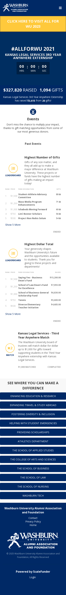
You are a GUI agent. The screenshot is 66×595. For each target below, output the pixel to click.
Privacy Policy (33, 521)
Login (32, 577)
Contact (33, 518)
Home (33, 525)
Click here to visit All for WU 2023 (33, 24)
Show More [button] (13, 224)
